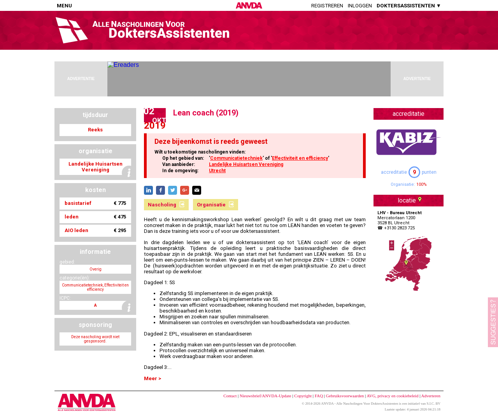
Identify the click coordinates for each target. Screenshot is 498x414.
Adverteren (430, 395)
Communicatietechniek (236, 158)
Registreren (327, 6)
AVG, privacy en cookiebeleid (392, 395)
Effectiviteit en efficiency (300, 158)
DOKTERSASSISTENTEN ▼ (409, 6)
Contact (230, 395)
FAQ (319, 395)
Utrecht (217, 170)
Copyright (303, 395)
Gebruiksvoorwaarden (345, 395)
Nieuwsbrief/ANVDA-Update (265, 395)
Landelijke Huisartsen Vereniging (246, 164)
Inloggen (360, 6)
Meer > (152, 378)
